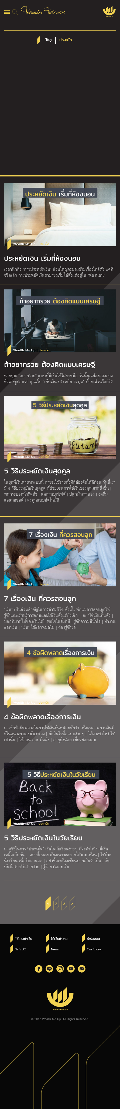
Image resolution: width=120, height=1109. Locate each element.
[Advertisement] (60, 112)
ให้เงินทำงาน (59, 938)
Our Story (94, 949)
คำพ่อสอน (93, 938)
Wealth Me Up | (31, 244)
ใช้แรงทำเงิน (23, 938)
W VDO (20, 949)
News (55, 949)
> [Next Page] (72, 903)
